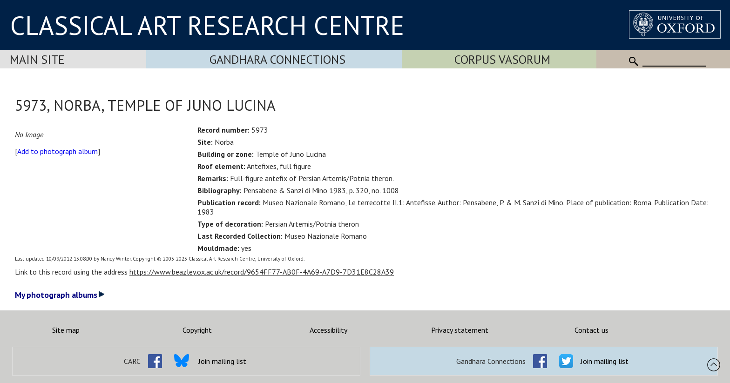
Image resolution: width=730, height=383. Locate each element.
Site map (66, 330)
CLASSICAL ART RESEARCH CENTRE (207, 25)
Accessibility (328, 330)
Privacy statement (459, 330)
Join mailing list (222, 361)
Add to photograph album (57, 151)
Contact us (591, 330)
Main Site (37, 59)
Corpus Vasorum (502, 59)
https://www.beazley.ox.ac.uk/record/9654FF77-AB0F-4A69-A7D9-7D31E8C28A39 (261, 271)
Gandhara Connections (277, 59)
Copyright (197, 330)
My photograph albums (60, 294)
